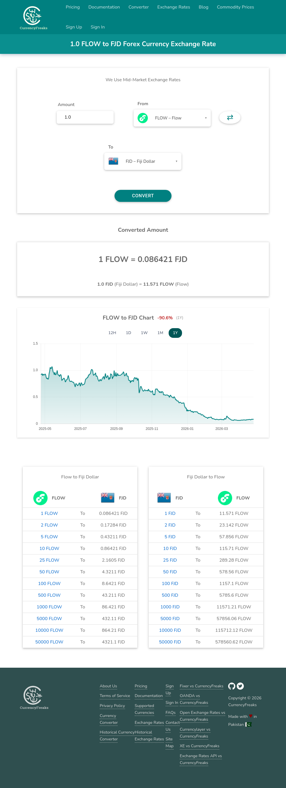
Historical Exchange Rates (149, 735)
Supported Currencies (144, 709)
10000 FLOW (49, 630)
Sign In (98, 27)
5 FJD (169, 537)
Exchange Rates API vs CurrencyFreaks (201, 759)
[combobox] (172, 118)
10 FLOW (49, 548)
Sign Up (74, 27)
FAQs (170, 712)
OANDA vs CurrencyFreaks (194, 699)
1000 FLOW (49, 607)
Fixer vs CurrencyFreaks (201, 686)
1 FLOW (49, 513)
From (143, 104)
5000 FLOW (49, 619)
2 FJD (169, 525)
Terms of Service (115, 695)
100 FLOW (49, 583)
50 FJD (170, 572)
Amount (66, 104)
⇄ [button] (230, 117)
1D (128, 333)
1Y (175, 333)
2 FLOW (49, 525)
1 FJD (169, 513)
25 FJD (170, 560)
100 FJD (170, 583)
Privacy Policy (112, 705)
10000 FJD (170, 630)
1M (160, 333)
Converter (138, 7)
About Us (108, 686)
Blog (204, 7)
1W (144, 333)
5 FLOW (49, 537)
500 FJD (170, 595)
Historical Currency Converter (117, 735)
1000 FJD (170, 607)
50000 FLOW (49, 642)
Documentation (104, 7)
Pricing (73, 7)
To (110, 147)
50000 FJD (170, 642)
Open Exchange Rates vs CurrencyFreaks (202, 716)
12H (112, 333)
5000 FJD (170, 619)
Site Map (169, 742)
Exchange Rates (173, 7)
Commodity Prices (235, 7)
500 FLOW (49, 595)
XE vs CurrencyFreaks (199, 746)
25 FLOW (49, 560)
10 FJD (170, 548)
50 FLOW (49, 572)
